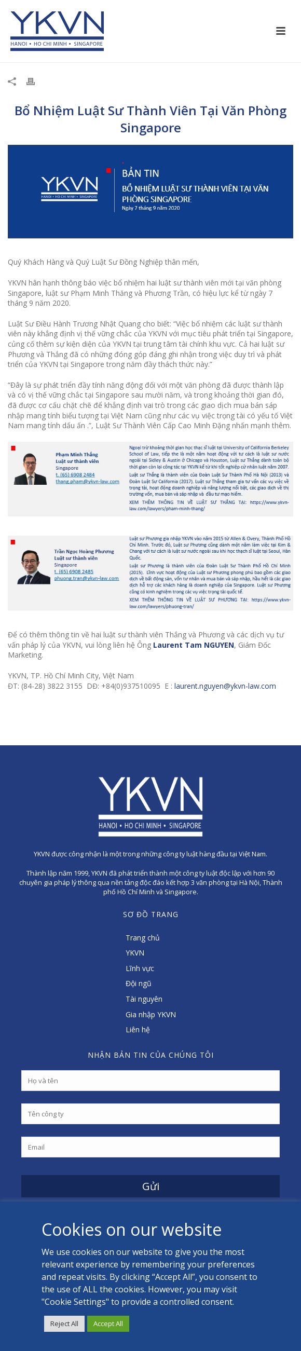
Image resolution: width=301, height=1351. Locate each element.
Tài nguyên (144, 999)
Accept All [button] (108, 1323)
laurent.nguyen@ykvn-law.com (225, 686)
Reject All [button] (64, 1323)
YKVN (135, 953)
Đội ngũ (139, 983)
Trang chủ (143, 938)
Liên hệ (138, 1029)
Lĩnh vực (140, 968)
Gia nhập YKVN (151, 1014)
